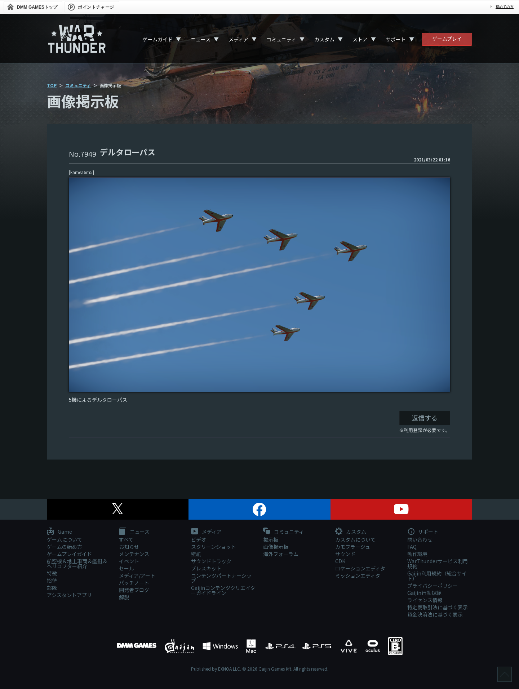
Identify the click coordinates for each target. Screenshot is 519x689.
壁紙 (196, 553)
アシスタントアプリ (69, 594)
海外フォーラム (280, 553)
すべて (126, 539)
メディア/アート (137, 575)
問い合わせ (419, 539)
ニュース (200, 39)
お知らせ (129, 546)
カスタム (324, 39)
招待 (52, 580)
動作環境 (417, 553)
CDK (340, 561)
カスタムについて (355, 539)
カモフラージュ (352, 546)
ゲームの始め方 (64, 546)
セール (126, 568)
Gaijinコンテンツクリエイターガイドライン (223, 590)
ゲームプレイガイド (69, 553)
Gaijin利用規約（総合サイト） (437, 576)
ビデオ (198, 539)
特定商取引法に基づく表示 (437, 607)
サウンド (345, 553)
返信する (425, 417)
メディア (238, 39)
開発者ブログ (134, 589)
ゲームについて (64, 539)
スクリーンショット (213, 546)
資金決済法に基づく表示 (435, 614)
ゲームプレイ (447, 38)
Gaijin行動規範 (424, 592)
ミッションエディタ (357, 575)
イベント (129, 561)
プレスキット (206, 568)
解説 (124, 597)
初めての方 (505, 7)
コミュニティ (281, 39)
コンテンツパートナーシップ (221, 578)
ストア (360, 39)
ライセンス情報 (425, 600)
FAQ (412, 546)
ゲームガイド (157, 39)
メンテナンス (134, 553)
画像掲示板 (275, 546)
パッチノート (134, 582)
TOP (52, 85)
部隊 (52, 587)
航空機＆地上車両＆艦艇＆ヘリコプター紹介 (77, 564)
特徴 (52, 573)
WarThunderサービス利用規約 (437, 564)
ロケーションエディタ (360, 568)
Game (59, 532)
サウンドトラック (211, 561)
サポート (396, 39)
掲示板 (270, 539)
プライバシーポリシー (432, 585)
